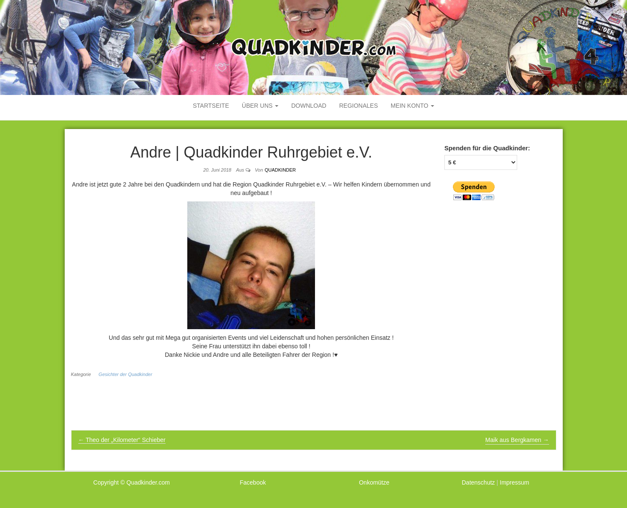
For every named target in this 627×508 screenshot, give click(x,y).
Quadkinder (280, 169)
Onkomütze (374, 482)
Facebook (253, 482)
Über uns (260, 105)
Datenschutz (478, 482)
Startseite (211, 105)
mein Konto (412, 105)
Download (308, 105)
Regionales (358, 105)
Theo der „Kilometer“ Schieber (122, 439)
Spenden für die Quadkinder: (487, 148)
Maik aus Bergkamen (517, 439)
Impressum (514, 482)
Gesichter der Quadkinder (125, 374)
